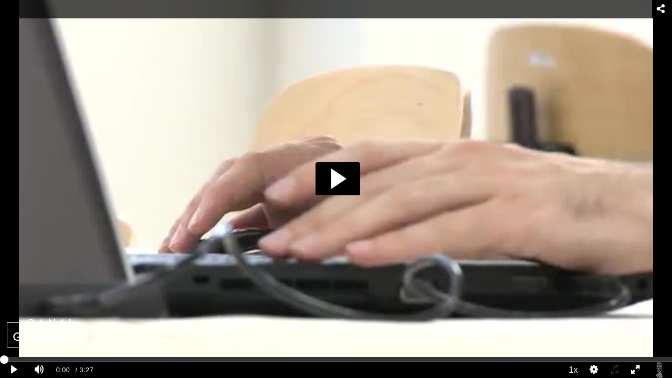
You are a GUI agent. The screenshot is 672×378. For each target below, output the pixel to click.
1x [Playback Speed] (573, 369)
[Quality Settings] (594, 370)
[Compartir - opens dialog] (660, 9)
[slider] (336, 359)
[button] (338, 178)
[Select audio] (614, 370)
